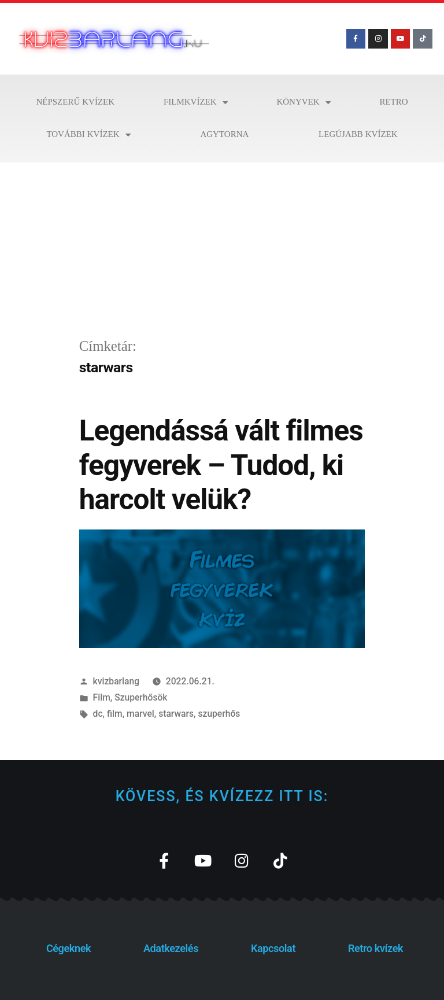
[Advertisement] (222, 249)
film (115, 713)
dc (98, 713)
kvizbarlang (116, 681)
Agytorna (224, 134)
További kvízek (88, 135)
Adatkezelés (170, 948)
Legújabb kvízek (358, 134)
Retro (393, 102)
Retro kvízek (375, 948)
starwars (176, 713)
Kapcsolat (273, 948)
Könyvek (303, 102)
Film (101, 697)
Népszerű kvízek (75, 102)
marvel (140, 713)
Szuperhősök (140, 697)
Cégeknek (68, 948)
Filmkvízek (196, 102)
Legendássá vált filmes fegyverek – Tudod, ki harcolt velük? (221, 465)
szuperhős (219, 713)
